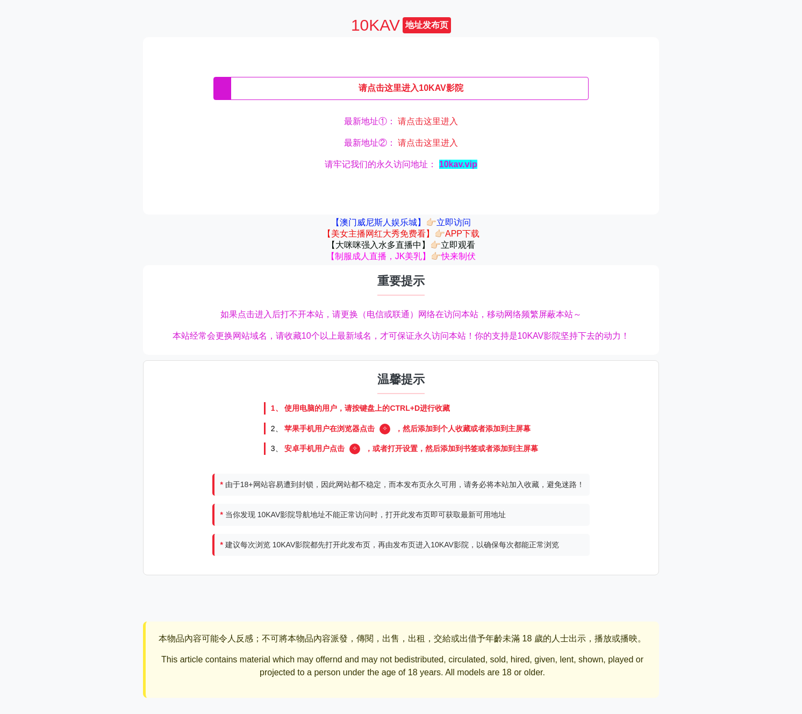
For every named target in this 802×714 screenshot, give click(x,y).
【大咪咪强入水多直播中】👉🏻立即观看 (401, 244)
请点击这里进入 (428, 121)
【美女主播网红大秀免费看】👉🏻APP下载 (401, 233)
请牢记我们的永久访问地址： (401, 164)
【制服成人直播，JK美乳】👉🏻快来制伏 (401, 256)
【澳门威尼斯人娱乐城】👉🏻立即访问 (401, 222)
